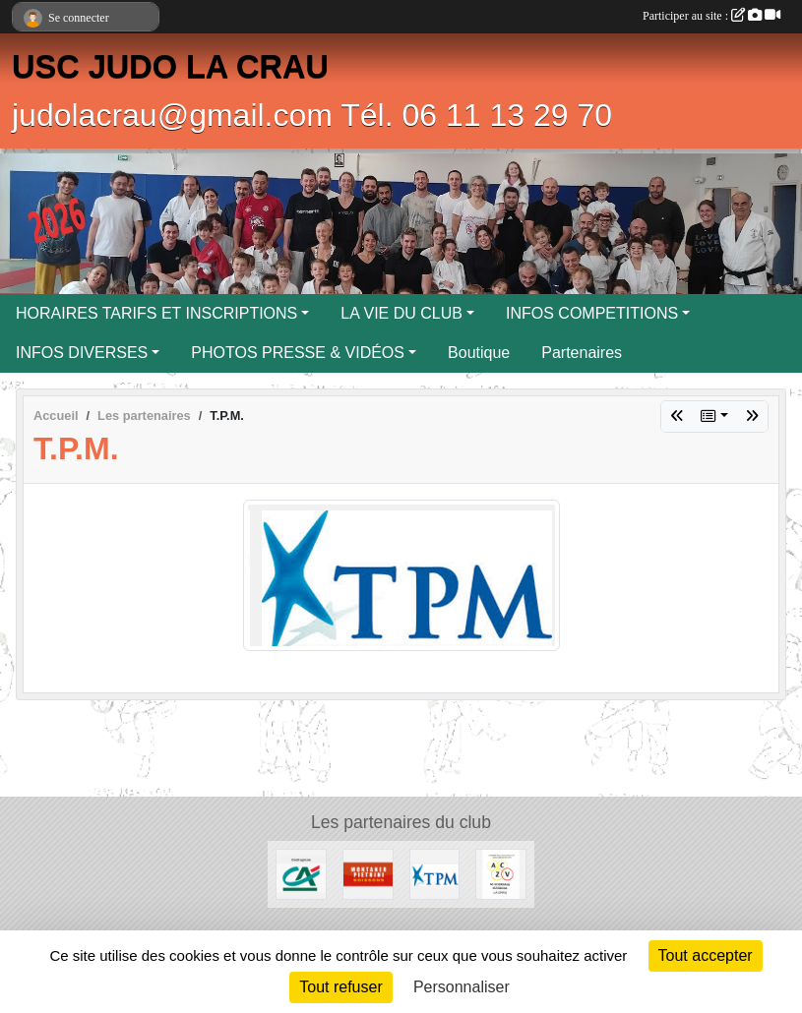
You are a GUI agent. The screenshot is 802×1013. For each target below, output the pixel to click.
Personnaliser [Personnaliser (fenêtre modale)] (461, 987)
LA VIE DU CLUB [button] (401, 313)
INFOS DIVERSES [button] (82, 352)
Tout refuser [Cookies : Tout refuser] (340, 987)
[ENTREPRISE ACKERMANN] (500, 872)
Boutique (479, 352)
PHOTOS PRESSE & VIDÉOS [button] (297, 352)
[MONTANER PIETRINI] (368, 872)
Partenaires (581, 352)
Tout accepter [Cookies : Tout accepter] (705, 955)
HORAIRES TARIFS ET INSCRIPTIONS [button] (156, 313)
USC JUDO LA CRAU (170, 67)
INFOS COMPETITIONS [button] (592, 313)
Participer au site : (711, 16)
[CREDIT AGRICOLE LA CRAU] (301, 872)
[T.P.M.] (435, 872)
